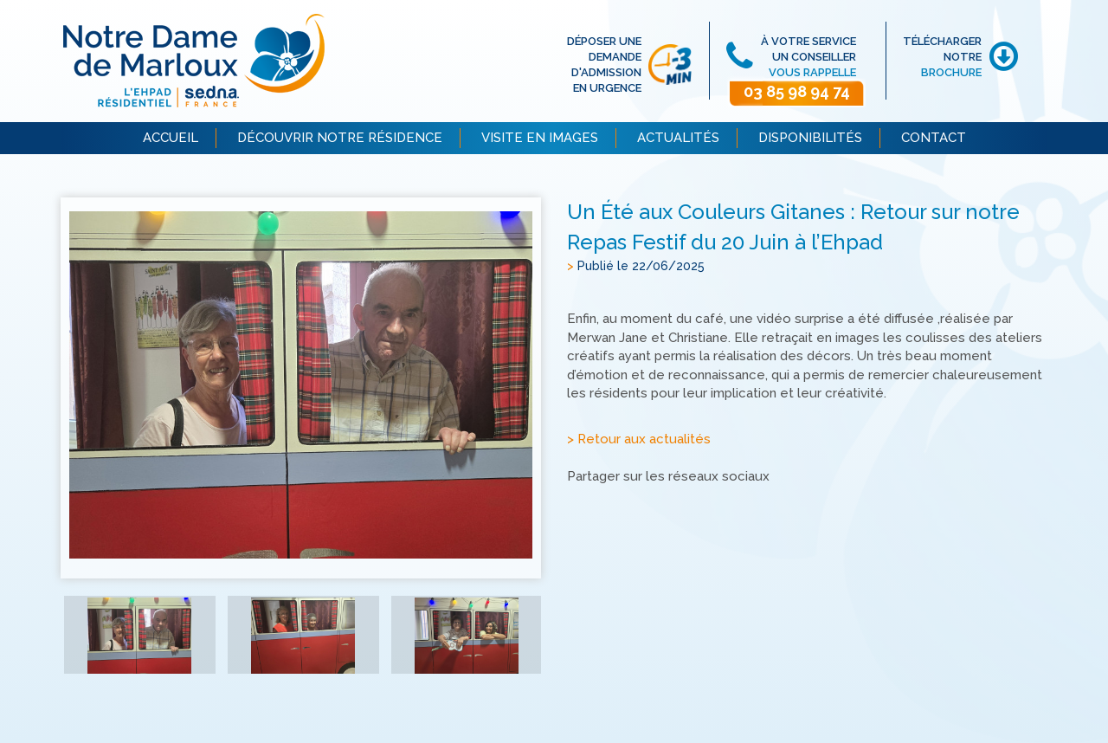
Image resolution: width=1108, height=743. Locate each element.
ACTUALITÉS (678, 137)
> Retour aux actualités (639, 439)
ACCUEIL (170, 137)
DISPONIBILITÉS (810, 137)
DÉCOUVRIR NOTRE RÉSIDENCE (339, 137)
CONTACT (933, 137)
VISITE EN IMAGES (539, 137)
